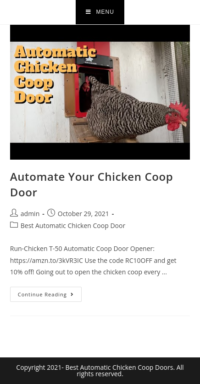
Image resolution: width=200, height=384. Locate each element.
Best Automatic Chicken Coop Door (73, 225)
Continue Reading (50, 292)
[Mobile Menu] (100, 12)
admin (30, 213)
